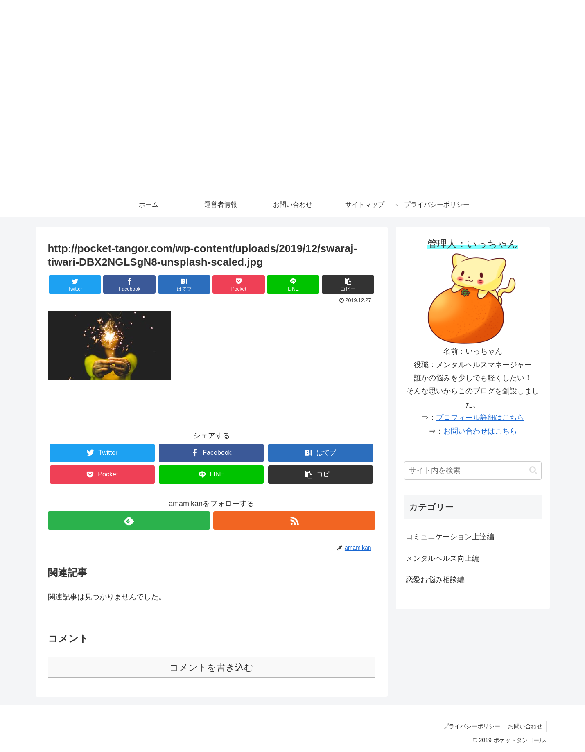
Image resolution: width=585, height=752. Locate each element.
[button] (348, 284)
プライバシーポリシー (470, 726)
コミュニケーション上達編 (450, 537)
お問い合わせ (525, 726)
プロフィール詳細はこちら (480, 417)
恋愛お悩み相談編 (435, 580)
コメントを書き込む (211, 667)
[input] (473, 470)
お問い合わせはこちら (480, 431)
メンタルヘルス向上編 (442, 558)
